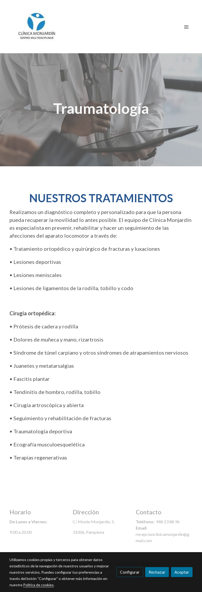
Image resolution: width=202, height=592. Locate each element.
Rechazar (157, 571)
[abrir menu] (186, 26)
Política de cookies (38, 585)
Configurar (130, 571)
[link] (37, 26)
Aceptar (181, 571)
